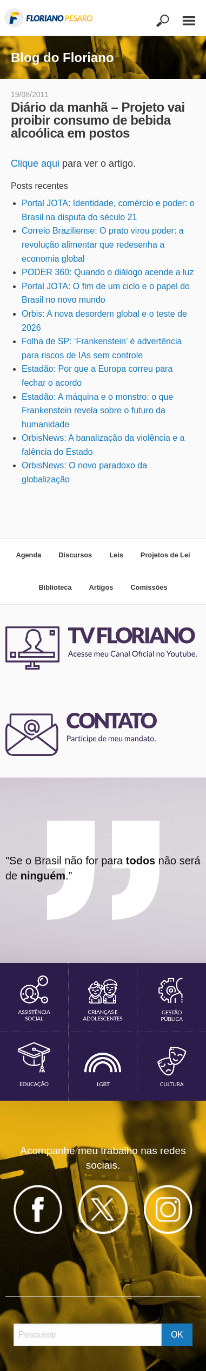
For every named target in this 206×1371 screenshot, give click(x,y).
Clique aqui (35, 163)
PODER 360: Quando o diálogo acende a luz (108, 272)
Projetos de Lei (165, 555)
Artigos (101, 587)
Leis (116, 555)
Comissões (148, 587)
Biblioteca (54, 587)
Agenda (28, 555)
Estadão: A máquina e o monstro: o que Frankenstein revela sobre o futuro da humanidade (97, 410)
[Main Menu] (183, 16)
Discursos (75, 555)
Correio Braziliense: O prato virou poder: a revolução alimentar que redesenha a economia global (103, 244)
